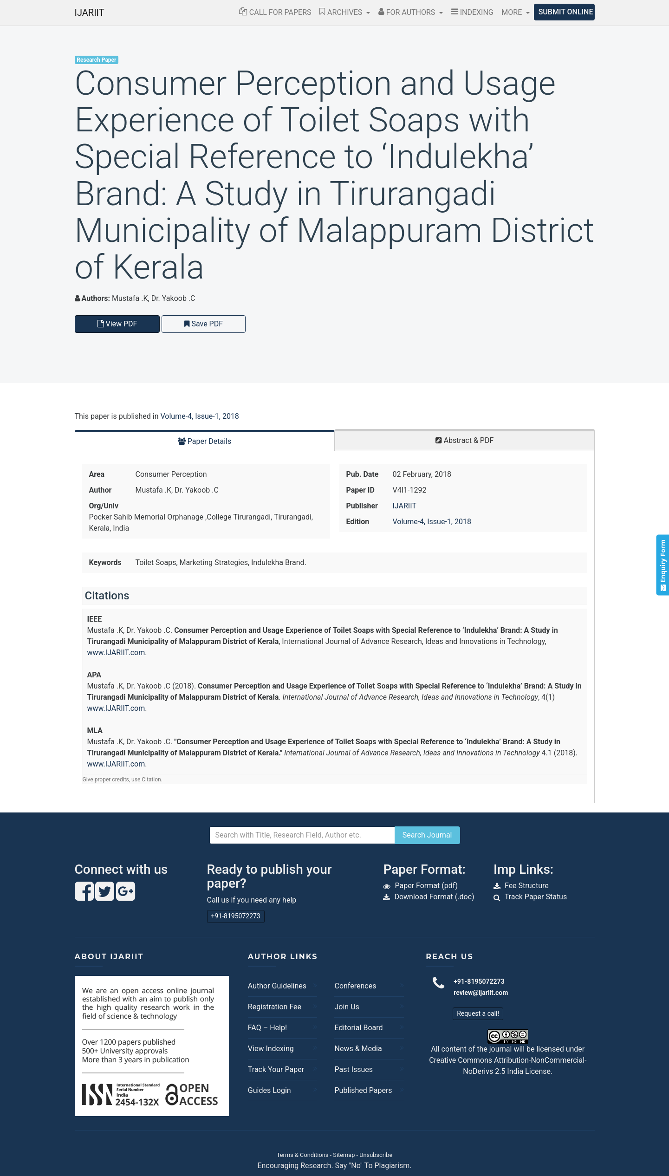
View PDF (117, 323)
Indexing (472, 12)
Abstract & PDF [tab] (464, 440)
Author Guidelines (277, 985)
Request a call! (478, 1013)
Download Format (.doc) (434, 896)
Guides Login (269, 1090)
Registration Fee (274, 1006)
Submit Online (566, 11)
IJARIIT (89, 12)
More (512, 12)
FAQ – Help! (267, 1027)
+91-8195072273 (235, 916)
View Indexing (271, 1048)
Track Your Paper (276, 1069)
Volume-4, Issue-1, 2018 (199, 416)
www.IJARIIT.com (116, 652)
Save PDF (203, 323)
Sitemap (344, 1154)
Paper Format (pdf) (426, 885)
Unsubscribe (375, 1154)
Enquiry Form (662, 565)
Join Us (346, 1006)
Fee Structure (527, 885)
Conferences (355, 985)
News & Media (358, 1048)
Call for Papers (275, 12)
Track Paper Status (536, 896)
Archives (341, 12)
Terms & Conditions (303, 1154)
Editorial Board (358, 1027)
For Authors (407, 12)
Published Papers (363, 1090)
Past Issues (353, 1069)
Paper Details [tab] (205, 441)
